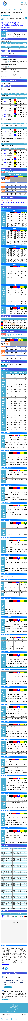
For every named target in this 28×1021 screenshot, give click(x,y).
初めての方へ (5, 964)
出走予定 (9, 22)
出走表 (12, 1004)
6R (4, 112)
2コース (8, 202)
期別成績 (3, 27)
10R (5, 110)
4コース (18, 202)
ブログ (11, 1008)
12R (5, 116)
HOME (2, 9)
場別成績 (21, 25)
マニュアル (11, 1009)
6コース (3, 204)
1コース (3, 202)
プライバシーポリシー (16, 1014)
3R (4, 100)
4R (4, 152)
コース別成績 (12, 24)
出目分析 (16, 1005)
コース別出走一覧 (6, 25)
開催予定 (16, 1006)
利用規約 (8, 1014)
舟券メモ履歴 (15, 25)
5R (4, 130)
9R (4, 103)
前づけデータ (20, 24)
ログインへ (4, 366)
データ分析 (12, 1005)
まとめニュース (15, 1007)
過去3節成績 (15, 22)
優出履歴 (9, 27)
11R (5, 101)
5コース (23, 202)
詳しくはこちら (8, 986)
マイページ (16, 1008)
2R (4, 105)
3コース (13, 202)
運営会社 (3, 1014)
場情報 (11, 1007)
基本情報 (3, 22)
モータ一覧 (12, 1006)
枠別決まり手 (4, 24)
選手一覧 (8, 9)
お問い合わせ (16, 1009)
